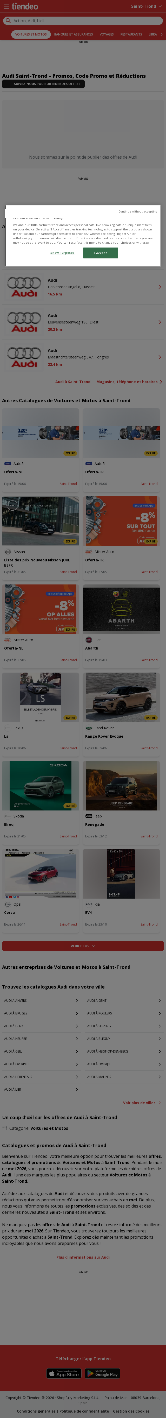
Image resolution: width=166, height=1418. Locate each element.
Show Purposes (62, 253)
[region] (83, 235)
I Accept (100, 253)
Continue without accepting (137, 211)
